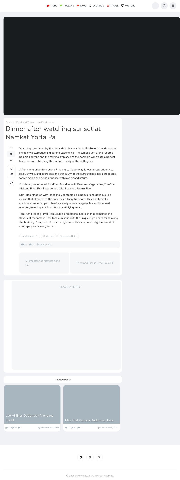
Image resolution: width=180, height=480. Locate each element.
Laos (81, 5)
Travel (112, 5)
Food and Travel (25, 122)
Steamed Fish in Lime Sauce (95, 263)
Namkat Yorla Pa (30, 236)
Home (52, 5)
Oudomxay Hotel (68, 236)
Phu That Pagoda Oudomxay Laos (89, 420)
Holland (67, 5)
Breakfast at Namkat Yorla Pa (42, 263)
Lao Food (96, 5)
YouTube (128, 5)
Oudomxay (48, 236)
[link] (11, 183)
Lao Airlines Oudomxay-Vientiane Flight (29, 417)
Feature (10, 122)
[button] (11, 171)
